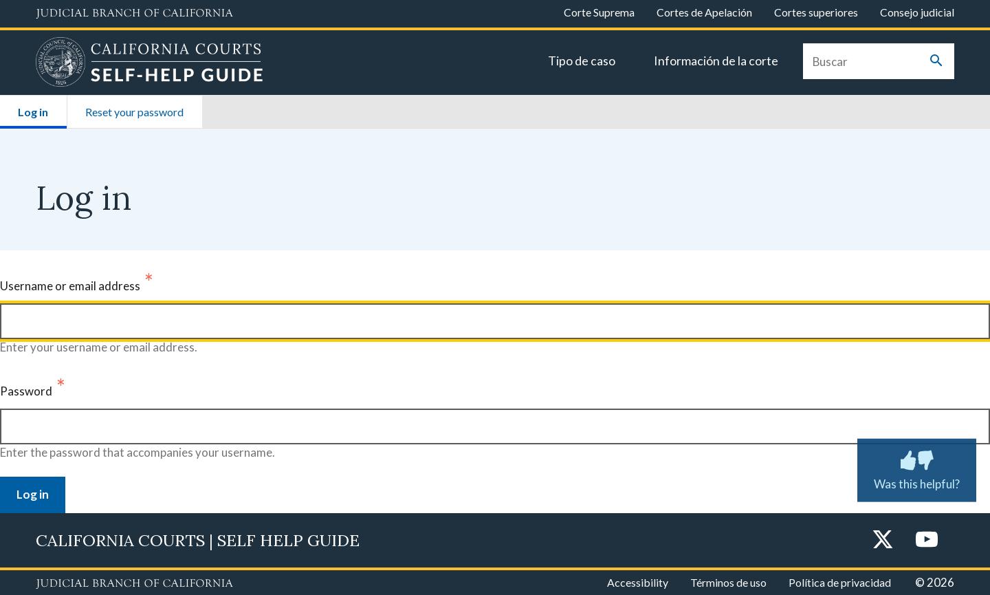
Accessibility (637, 582)
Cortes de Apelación (704, 12)
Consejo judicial (917, 12)
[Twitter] (883, 540)
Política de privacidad (840, 582)
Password (26, 391)
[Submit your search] (936, 62)
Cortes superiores (816, 12)
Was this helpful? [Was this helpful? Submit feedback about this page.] (917, 467)
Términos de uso (728, 582)
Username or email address (70, 286)
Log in (42, 107)
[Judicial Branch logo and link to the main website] (134, 14)
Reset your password (134, 111)
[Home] (149, 64)
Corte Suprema (599, 12)
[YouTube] (927, 540)
